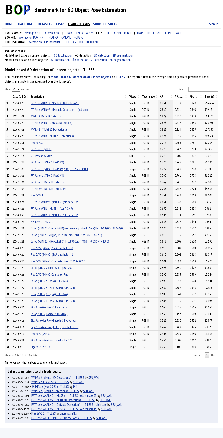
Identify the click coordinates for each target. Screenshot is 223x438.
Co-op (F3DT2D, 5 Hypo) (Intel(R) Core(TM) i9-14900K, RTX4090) (66, 235)
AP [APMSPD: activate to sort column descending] (194, 96)
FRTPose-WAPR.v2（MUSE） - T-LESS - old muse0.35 (64, 395)
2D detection (102, 55)
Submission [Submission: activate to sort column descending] (37, 96)
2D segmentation (123, 55)
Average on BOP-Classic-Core (42, 33)
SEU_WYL (93, 377)
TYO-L (177, 33)
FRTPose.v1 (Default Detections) (49, 182)
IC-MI (168, 33)
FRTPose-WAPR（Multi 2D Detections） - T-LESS (61, 418)
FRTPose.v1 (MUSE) (41, 149)
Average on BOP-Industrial (44, 42)
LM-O (79, 33)
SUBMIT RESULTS (105, 23)
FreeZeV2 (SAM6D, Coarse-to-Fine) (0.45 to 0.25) (58, 261)
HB (108, 33)
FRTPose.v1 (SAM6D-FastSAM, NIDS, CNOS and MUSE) (60, 169)
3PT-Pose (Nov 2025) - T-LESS (50, 386)
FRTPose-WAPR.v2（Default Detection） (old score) (60, 110)
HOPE (140, 33)
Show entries (17, 89)
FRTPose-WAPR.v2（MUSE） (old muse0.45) (55, 202)
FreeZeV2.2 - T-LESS (43, 413)
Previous (198, 355)
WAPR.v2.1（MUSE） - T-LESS (50, 382)
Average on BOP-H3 (31, 37)
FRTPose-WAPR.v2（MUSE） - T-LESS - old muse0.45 (64, 409)
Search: (198, 89)
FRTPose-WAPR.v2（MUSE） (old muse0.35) (55, 215)
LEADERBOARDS (79, 23)
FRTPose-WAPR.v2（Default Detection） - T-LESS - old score (69, 404)
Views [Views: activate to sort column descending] (132, 96)
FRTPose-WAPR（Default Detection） (52, 123)
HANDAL (66, 37)
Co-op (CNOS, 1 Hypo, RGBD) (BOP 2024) (53, 301)
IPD (68, 42)
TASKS (60, 23)
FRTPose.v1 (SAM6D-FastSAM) (47, 162)
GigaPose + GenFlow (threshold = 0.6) (51, 340)
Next (214, 355)
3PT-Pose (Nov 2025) (42, 156)
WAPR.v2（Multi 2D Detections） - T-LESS (57, 377)
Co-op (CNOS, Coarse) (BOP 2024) (49, 314)
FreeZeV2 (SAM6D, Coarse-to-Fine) (50, 274)
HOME (9, 23)
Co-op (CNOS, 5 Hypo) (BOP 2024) (49, 281)
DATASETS (45, 23)
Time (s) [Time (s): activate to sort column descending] (209, 96)
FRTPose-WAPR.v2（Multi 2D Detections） (55, 103)
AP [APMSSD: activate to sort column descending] (179, 96)
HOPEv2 (79, 37)
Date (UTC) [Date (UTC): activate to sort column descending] (19, 96)
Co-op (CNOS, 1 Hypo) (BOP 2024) (49, 294)
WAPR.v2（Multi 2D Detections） (50, 129)
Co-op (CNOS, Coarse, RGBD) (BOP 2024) (52, 268)
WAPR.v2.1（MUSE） (42, 222)
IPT (75, 386)
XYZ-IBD (78, 42)
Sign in (213, 23)
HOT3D (53, 37)
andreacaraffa (68, 413)
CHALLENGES (25, 23)
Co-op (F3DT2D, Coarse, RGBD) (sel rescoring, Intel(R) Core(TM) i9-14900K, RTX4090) (77, 228)
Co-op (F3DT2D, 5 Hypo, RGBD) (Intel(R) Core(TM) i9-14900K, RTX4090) (70, 241)
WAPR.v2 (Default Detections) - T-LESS (55, 391)
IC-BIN (117, 33)
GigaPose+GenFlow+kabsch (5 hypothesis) (54, 320)
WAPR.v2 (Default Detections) (47, 116)
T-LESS (100, 33)
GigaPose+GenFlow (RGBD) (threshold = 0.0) (55, 327)
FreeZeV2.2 (37, 143)
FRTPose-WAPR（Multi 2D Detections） (53, 136)
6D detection (83, 55)
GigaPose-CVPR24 (40, 347)
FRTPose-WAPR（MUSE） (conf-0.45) (52, 208)
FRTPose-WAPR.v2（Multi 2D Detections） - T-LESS (63, 400)
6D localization (63, 55)
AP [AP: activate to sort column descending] (161, 96)
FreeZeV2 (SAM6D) (41, 334)
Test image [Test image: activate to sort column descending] (148, 96)
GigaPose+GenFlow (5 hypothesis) (49, 307)
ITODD (69, 33)
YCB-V (89, 33)
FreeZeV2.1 (37, 195)
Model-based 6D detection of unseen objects (81, 77)
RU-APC (157, 33)
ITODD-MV (92, 42)
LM (148, 33)
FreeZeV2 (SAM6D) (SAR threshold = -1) (52, 248)
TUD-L (127, 33)
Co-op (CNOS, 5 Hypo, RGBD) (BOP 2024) (53, 288)
